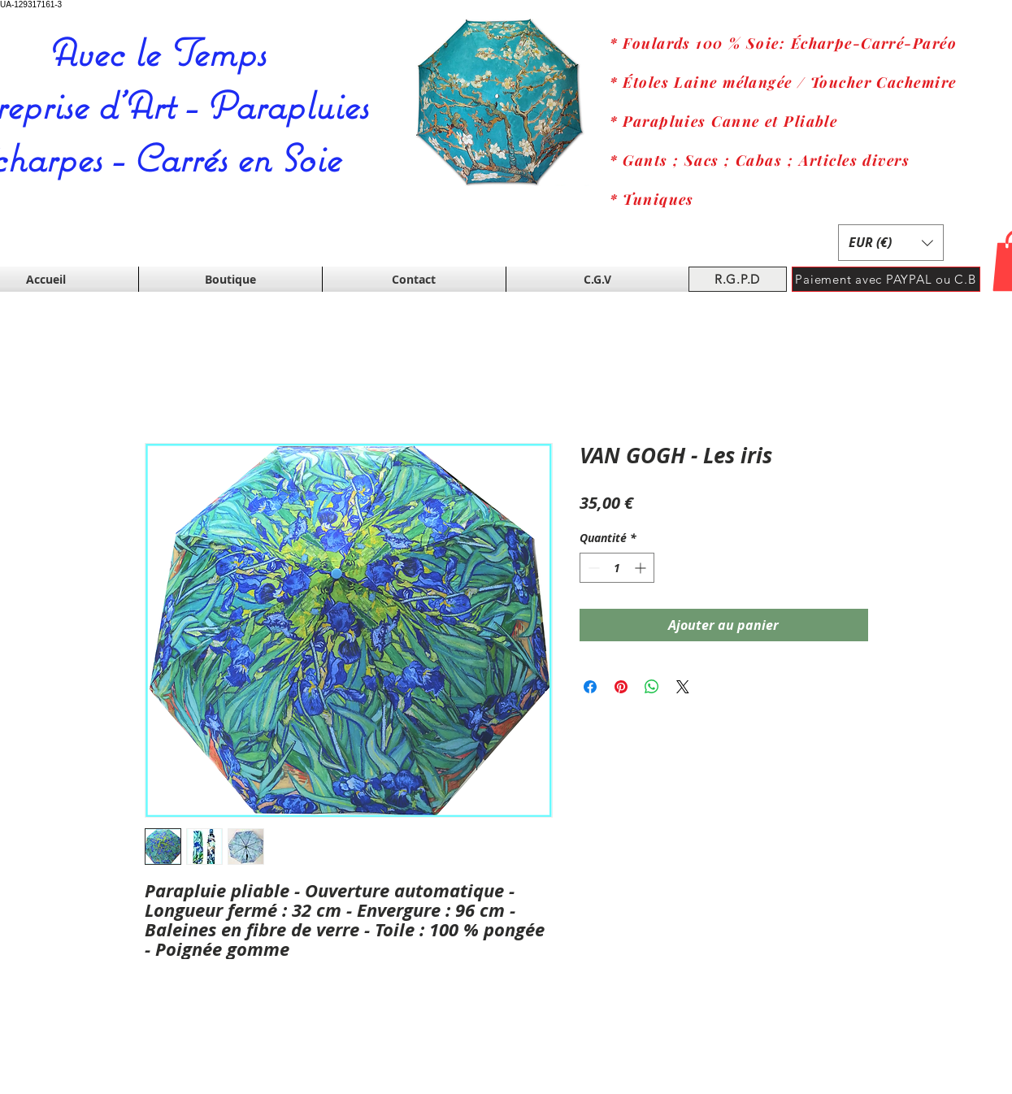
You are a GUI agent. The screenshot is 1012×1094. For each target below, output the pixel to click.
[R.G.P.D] (737, 279)
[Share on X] (683, 687)
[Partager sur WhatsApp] (652, 687)
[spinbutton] (617, 568)
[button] (891, 242)
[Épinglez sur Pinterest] (621, 687)
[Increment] (642, 568)
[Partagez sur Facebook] (590, 687)
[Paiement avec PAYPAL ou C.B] (886, 279)
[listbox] (891, 242)
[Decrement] (592, 568)
